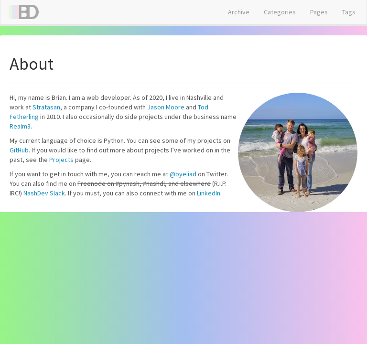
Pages (319, 12)
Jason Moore (165, 107)
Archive (238, 12)
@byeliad (183, 174)
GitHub (19, 150)
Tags (349, 12)
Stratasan (46, 107)
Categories (280, 12)
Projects (61, 159)
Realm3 (20, 126)
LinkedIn (208, 193)
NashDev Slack (44, 193)
